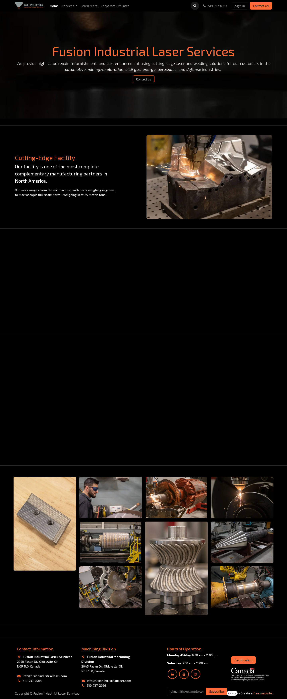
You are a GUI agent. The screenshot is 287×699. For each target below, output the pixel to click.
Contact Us (261, 6)
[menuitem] (54, 6)
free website (262, 693)
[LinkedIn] (172, 674)
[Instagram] (195, 674)
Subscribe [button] (216, 691)
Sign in (240, 6)
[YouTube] (184, 674)
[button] (195, 6)
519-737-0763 (214, 6)
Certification (243, 660)
